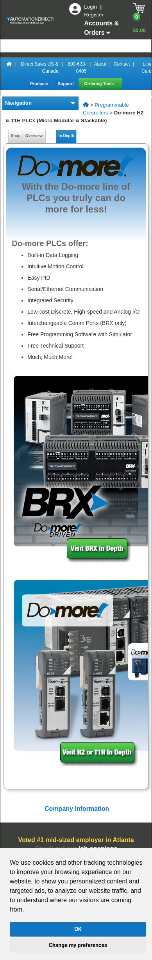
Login (91, 7)
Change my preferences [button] (78, 945)
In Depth (66, 136)
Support (66, 83)
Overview (34, 136)
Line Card (146, 67)
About (100, 64)
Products (39, 83)
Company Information (76, 808)
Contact (122, 64)
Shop (16, 136)
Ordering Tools (99, 83)
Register (94, 15)
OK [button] (78, 929)
